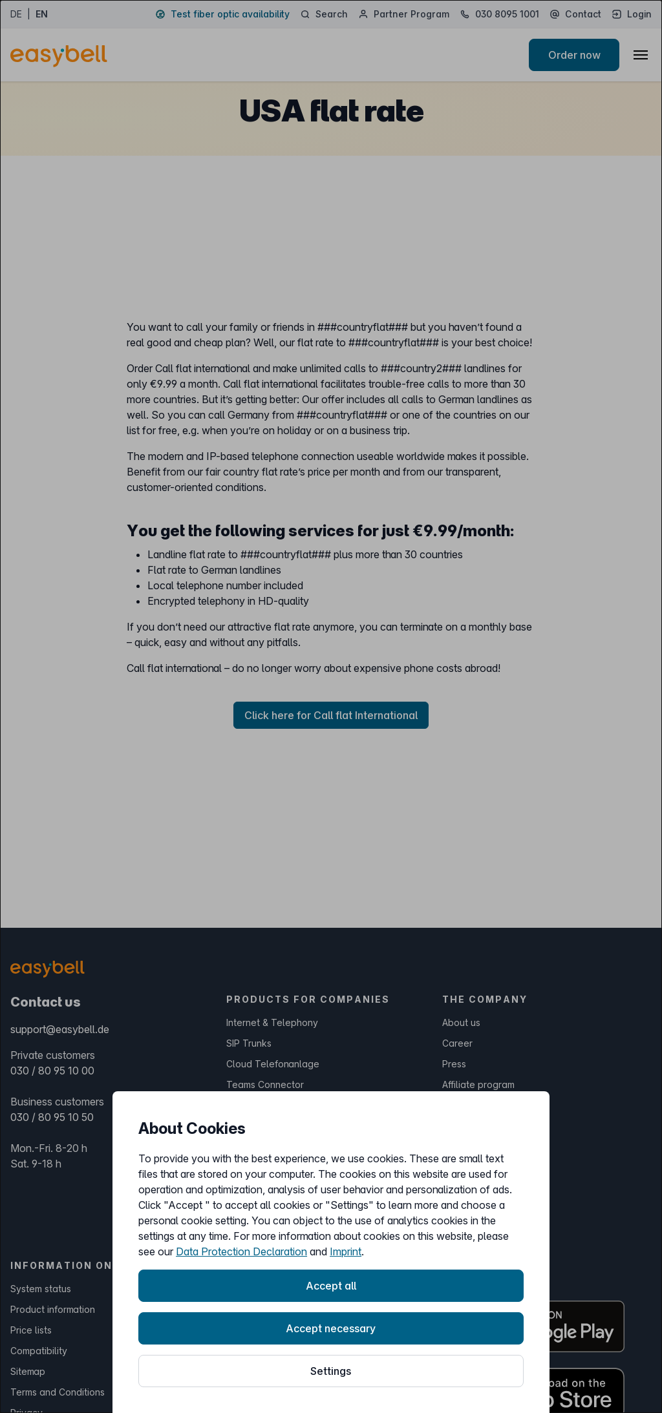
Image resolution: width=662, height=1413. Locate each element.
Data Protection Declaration (241, 1251)
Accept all (331, 1285)
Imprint (345, 1251)
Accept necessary (331, 1328)
